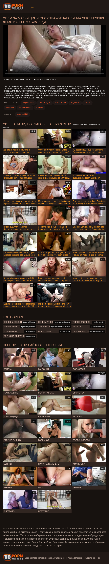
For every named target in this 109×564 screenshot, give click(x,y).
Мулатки (10, 108)
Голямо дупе (44, 103)
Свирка (39, 108)
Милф (87, 103)
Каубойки (75, 103)
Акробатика (28, 103)
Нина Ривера (25, 108)
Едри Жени (60, 103)
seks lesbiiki (22, 114)
